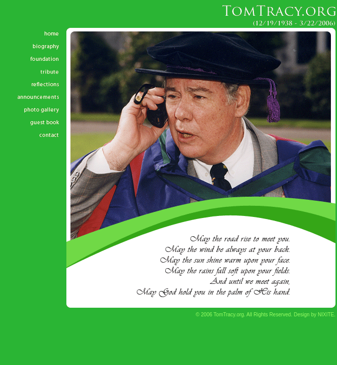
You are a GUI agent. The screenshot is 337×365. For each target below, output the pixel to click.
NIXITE (326, 314)
